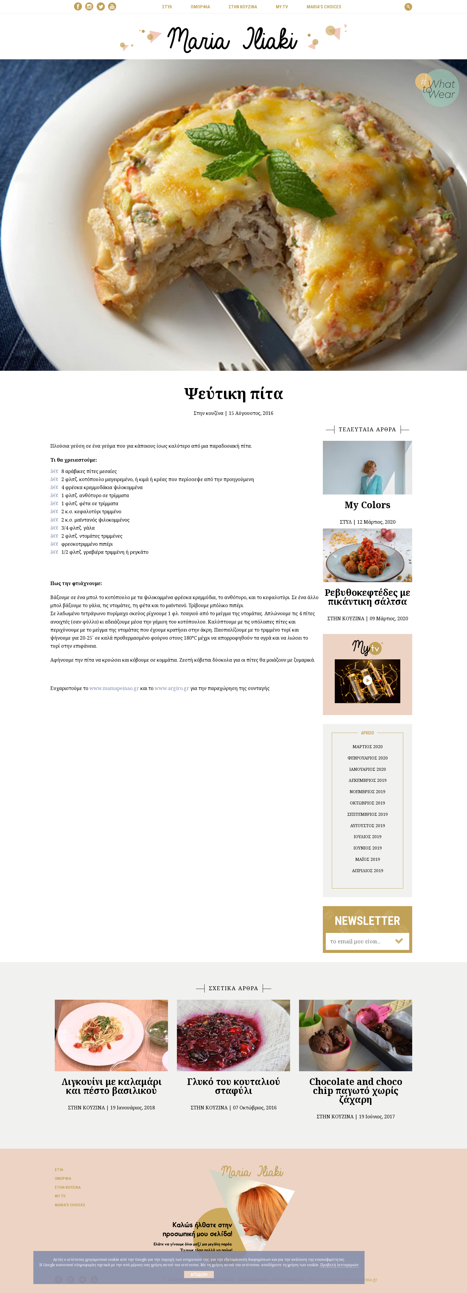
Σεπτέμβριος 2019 (367, 814)
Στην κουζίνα (208, 413)
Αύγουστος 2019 (367, 825)
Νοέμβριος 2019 (367, 791)
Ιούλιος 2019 (368, 836)
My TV (60, 1196)
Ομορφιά (63, 1178)
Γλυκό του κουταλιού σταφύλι (233, 1086)
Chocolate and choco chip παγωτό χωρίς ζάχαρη (355, 1090)
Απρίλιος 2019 (367, 870)
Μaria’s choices (324, 7)
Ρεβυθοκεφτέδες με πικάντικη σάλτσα (367, 596)
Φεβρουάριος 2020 (368, 758)
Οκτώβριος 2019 (367, 803)
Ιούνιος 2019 (368, 848)
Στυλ (59, 1170)
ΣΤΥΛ (167, 7)
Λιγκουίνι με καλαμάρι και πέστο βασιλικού (111, 1086)
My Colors (367, 505)
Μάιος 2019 (367, 859)
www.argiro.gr (172, 688)
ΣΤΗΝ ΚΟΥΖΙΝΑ (243, 7)
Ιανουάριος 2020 (367, 769)
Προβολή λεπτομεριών (339, 1264)
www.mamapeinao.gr (114, 688)
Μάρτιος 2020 (368, 746)
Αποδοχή (199, 1274)
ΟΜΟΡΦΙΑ (200, 7)
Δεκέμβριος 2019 (367, 780)
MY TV (282, 7)
